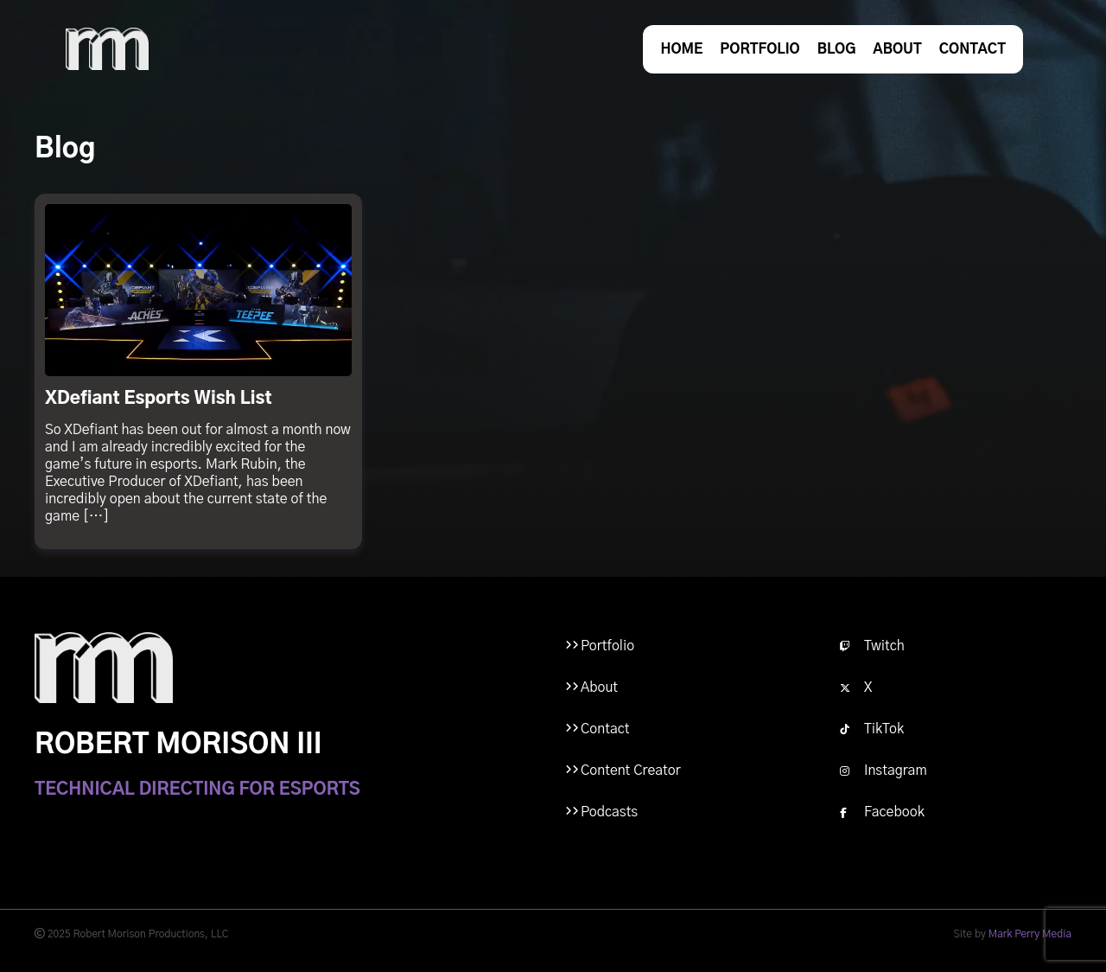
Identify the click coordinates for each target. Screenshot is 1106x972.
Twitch (872, 646)
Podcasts (609, 812)
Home (681, 49)
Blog (836, 49)
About (897, 49)
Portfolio (759, 49)
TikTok (872, 729)
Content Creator (631, 770)
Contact (972, 49)
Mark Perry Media (1029, 934)
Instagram (883, 770)
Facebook (882, 812)
